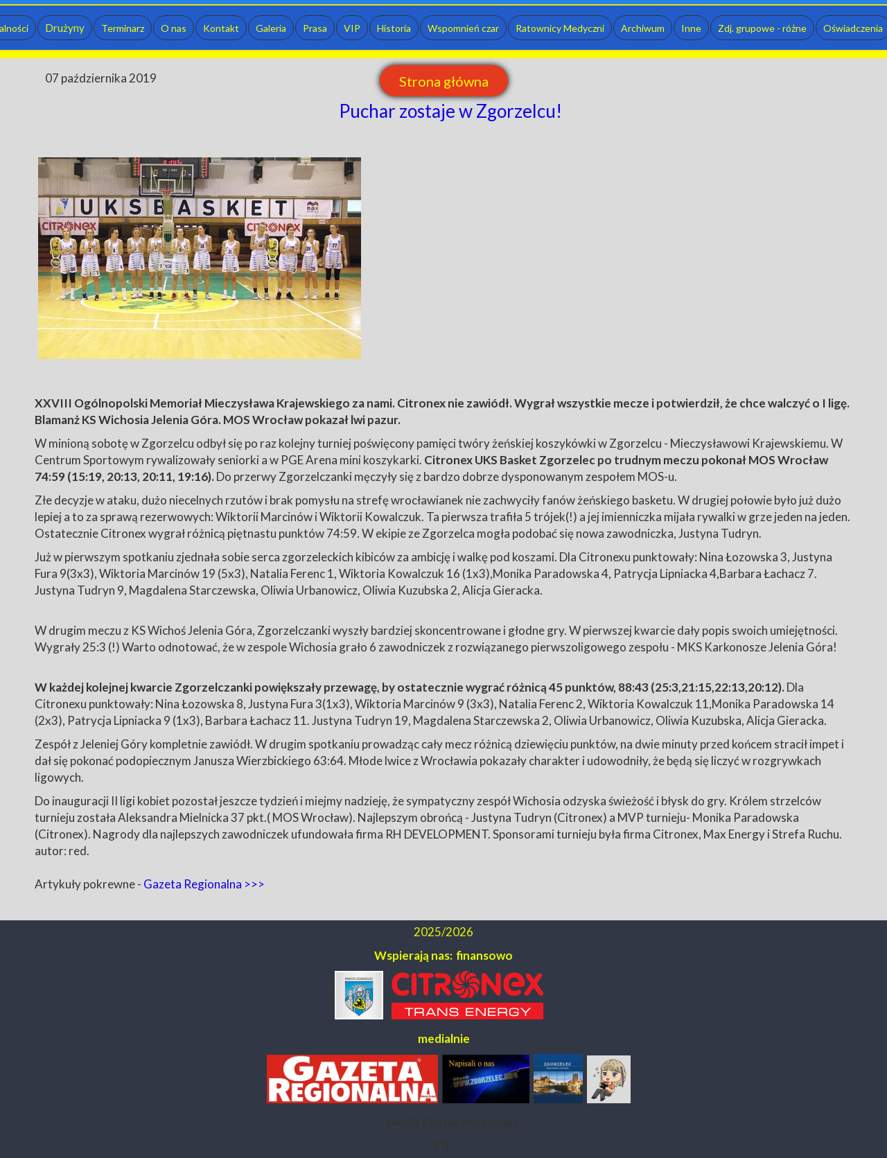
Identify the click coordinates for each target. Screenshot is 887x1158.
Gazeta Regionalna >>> (204, 884)
